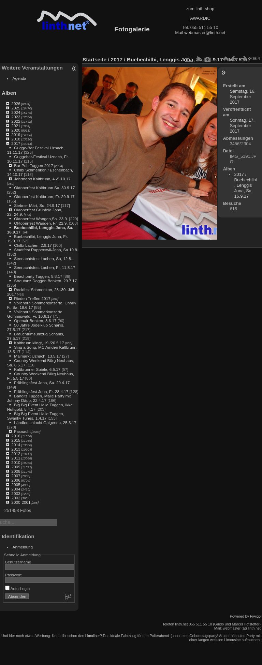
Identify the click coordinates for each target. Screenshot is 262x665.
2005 (15, 484)
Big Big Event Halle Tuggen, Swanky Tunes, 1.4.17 (35, 415)
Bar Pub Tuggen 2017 (33, 165)
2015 (15, 440)
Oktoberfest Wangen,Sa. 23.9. (41, 218)
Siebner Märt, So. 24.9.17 (37, 205)
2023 (15, 117)
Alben (9, 93)
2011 (15, 458)
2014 (15, 444)
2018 (15, 139)
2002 (15, 498)
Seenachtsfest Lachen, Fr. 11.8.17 (44, 267)
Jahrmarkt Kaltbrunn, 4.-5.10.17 (42, 179)
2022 (15, 121)
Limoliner (92, 636)
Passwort (13, 575)
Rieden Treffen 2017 (32, 298)
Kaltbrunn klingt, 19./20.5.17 (39, 343)
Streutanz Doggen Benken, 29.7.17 (45, 280)
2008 (15, 471)
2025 (15, 108)
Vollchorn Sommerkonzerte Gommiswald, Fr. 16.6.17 (34, 313)
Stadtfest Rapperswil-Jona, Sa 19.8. (46, 249)
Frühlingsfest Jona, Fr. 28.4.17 (41, 391)
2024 (15, 112)
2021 (15, 125)
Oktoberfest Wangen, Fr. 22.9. (41, 223)
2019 (15, 134)
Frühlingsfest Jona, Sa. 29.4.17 (42, 382)
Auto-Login (17, 588)
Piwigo (255, 616)
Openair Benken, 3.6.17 (35, 320)
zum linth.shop (200, 8)
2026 (15, 103)
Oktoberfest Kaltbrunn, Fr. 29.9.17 (44, 196)
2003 (15, 493)
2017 (15, 143)
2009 (15, 467)
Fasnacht (22, 431)
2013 (15, 449)
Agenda (20, 78)
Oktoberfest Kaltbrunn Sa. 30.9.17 (44, 187)
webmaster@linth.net (204, 32)
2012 (15, 453)
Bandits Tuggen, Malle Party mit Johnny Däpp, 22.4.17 (39, 398)
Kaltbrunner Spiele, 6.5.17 (37, 369)
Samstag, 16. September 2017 (243, 97)
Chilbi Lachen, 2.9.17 (33, 245)
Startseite (94, 59)
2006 (15, 480)
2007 (15, 475)
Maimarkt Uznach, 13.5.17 (37, 356)
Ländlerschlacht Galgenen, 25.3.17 (45, 422)
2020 (15, 130)
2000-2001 (20, 502)
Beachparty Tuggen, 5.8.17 (38, 276)
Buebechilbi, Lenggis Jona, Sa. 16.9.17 (175, 59)
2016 (15, 436)
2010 (15, 462)
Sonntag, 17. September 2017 (242, 126)
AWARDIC (200, 18)
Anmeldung (23, 547)
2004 (15, 489)
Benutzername (18, 562)
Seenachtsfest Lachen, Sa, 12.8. (43, 258)
